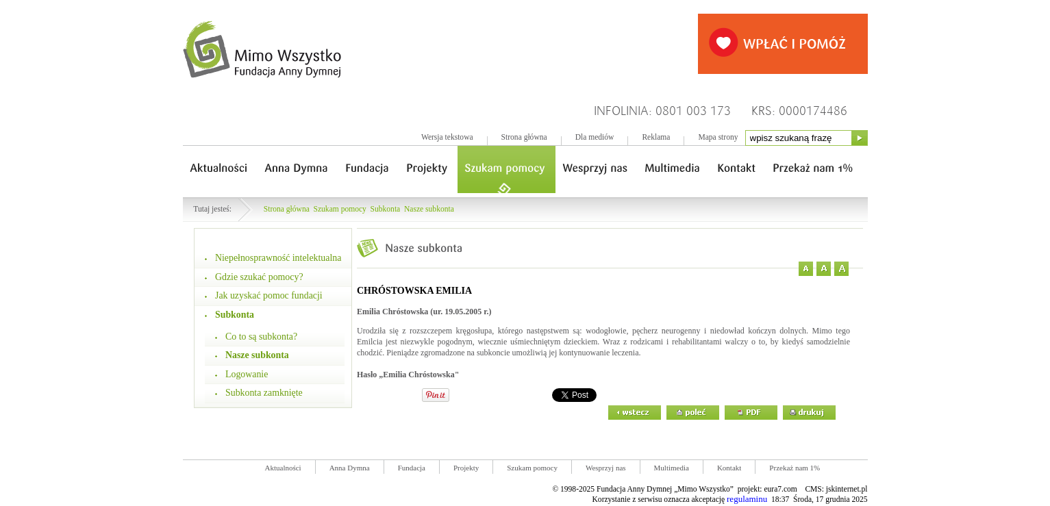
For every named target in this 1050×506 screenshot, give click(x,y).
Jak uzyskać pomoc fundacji (269, 295)
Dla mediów (594, 137)
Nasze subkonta (429, 209)
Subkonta (386, 209)
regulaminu (747, 499)
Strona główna (524, 137)
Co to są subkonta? (261, 336)
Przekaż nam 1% (794, 468)
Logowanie (246, 374)
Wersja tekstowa (447, 137)
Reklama (656, 137)
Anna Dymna (349, 468)
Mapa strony (718, 137)
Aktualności (283, 468)
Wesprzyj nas (606, 468)
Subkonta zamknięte (264, 393)
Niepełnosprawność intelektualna (278, 258)
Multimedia (671, 468)
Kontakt (729, 468)
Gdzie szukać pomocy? (259, 277)
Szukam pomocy (340, 209)
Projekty (466, 468)
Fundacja (411, 468)
